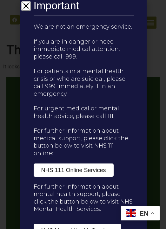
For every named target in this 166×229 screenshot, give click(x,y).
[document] (83, 114)
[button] (26, 6)
